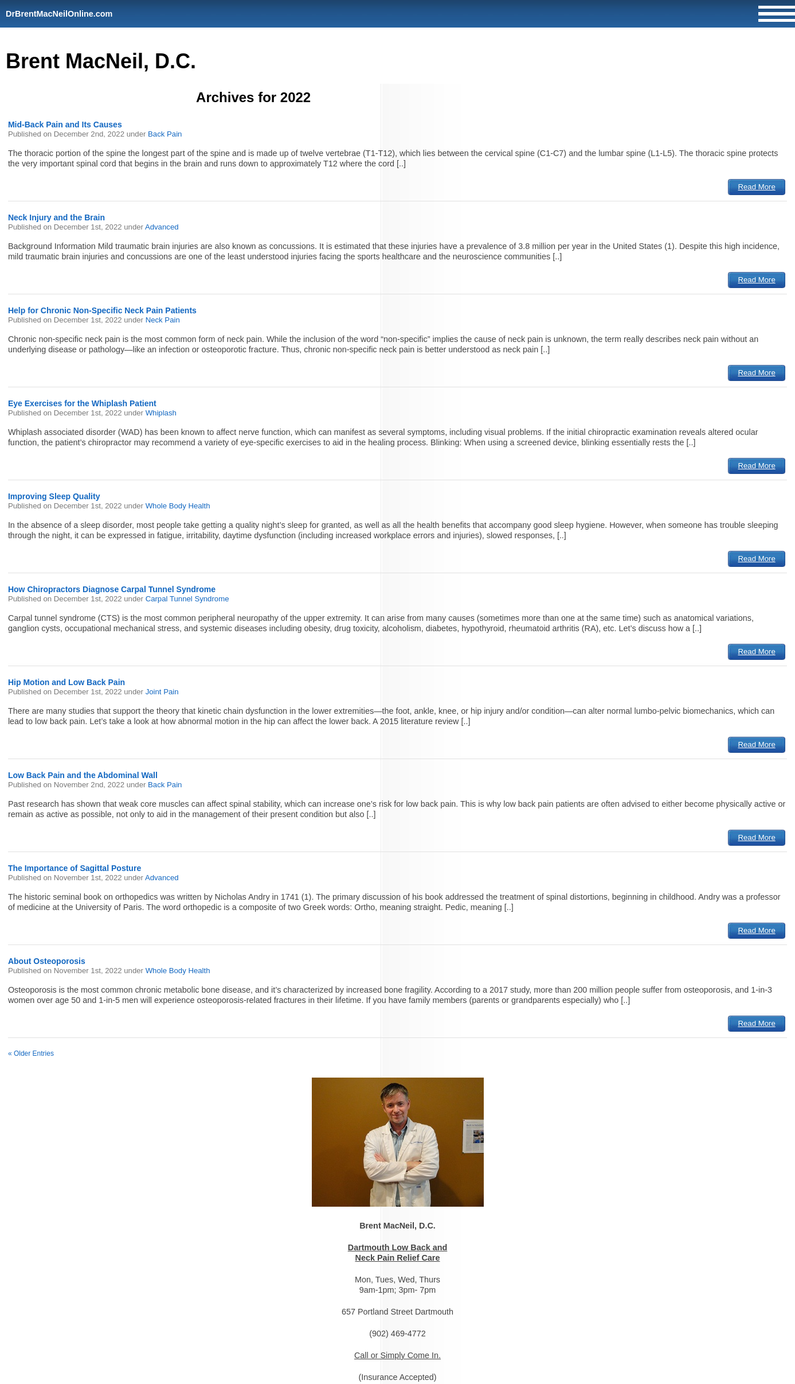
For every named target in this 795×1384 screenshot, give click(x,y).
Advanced (162, 227)
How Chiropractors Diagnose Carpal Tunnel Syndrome (112, 589)
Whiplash (161, 413)
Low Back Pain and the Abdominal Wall (83, 775)
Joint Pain (162, 691)
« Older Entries (31, 1053)
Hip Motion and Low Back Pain (66, 682)
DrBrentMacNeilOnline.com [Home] (59, 13)
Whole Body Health (178, 505)
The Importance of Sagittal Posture (74, 868)
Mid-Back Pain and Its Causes (65, 124)
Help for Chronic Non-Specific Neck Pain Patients (102, 310)
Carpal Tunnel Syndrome (187, 598)
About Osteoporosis (46, 961)
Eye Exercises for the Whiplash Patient (82, 403)
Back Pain (165, 134)
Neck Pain (163, 320)
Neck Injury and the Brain (56, 217)
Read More (757, 186)
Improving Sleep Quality (54, 496)
